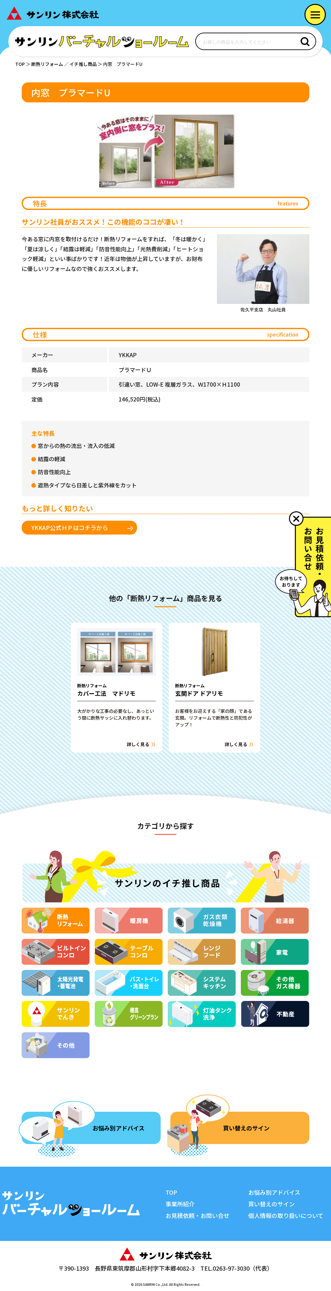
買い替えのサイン (246, 1128)
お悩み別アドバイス (118, 1128)
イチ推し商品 (83, 64)
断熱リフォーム (47, 64)
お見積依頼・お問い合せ (198, 1215)
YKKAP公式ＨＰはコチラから (69, 527)
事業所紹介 (180, 1204)
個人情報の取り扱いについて (286, 1215)
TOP (20, 64)
